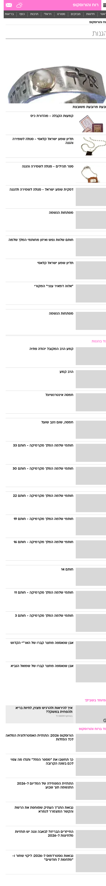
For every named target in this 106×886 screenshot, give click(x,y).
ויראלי (44, 14)
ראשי (100, 14)
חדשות (87, 14)
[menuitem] (87, 14)
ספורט (57, 14)
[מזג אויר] (16, 5)
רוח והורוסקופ (82, 5)
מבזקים (72, 14)
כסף (18, 14)
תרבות (31, 14)
